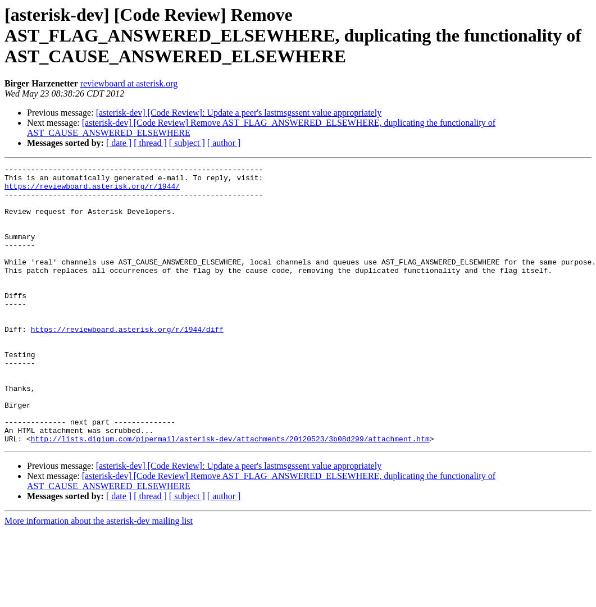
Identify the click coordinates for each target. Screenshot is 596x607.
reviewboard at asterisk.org (129, 83)
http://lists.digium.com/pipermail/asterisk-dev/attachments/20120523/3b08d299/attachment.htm (230, 494)
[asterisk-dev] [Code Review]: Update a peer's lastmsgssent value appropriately (239, 112)
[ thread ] (150, 143)
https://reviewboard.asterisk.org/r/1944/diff (127, 363)
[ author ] (224, 143)
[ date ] (118, 143)
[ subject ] (187, 143)
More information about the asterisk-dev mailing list (98, 576)
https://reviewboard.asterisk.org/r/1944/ (92, 191)
